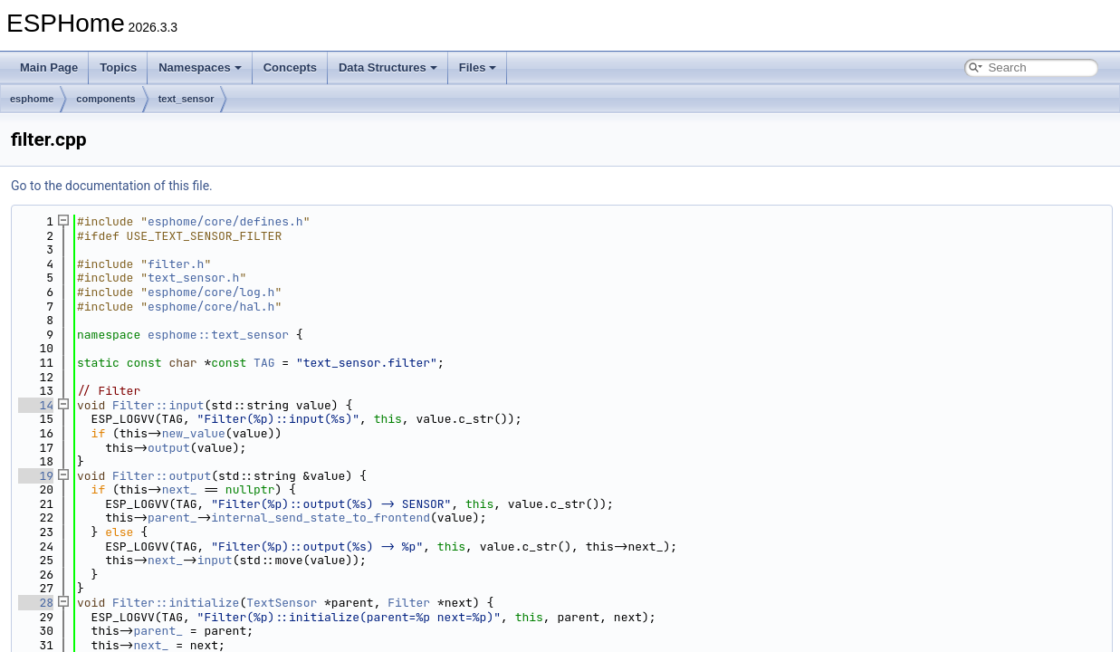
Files (478, 67)
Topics (118, 67)
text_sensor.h (193, 277)
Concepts (290, 67)
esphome (31, 98)
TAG (264, 362)
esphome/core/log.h (211, 292)
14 (35, 405)
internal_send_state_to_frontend (320, 517)
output (169, 447)
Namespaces (200, 67)
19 (35, 476)
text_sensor (186, 98)
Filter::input (158, 405)
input (215, 560)
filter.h (176, 264)
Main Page (49, 67)
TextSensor (281, 602)
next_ (179, 489)
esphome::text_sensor (218, 334)
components (105, 98)
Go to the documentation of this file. (112, 185)
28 (35, 602)
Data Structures (388, 67)
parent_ (172, 517)
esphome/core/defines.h (225, 221)
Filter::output (161, 476)
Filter (409, 602)
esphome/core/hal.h (211, 306)
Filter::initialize (175, 602)
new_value (193, 433)
